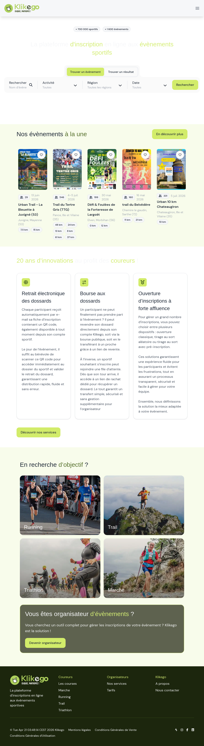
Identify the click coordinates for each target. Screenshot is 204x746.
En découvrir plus (169, 134)
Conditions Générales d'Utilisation (32, 736)
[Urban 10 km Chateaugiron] (171, 194)
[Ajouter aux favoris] (41, 155)
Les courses (68, 683)
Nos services (116, 683)
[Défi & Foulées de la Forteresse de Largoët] (102, 194)
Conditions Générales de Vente (116, 730)
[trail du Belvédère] (137, 194)
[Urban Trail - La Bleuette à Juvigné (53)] (33, 194)
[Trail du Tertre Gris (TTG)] (67, 194)
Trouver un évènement (85, 72)
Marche (64, 690)
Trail (62, 703)
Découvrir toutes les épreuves (102, 111)
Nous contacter (167, 690)
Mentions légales (79, 730)
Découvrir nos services (38, 432)
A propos (163, 683)
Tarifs (111, 690)
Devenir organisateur (45, 643)
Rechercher (185, 85)
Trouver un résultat (121, 72)
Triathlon (65, 710)
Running (65, 697)
